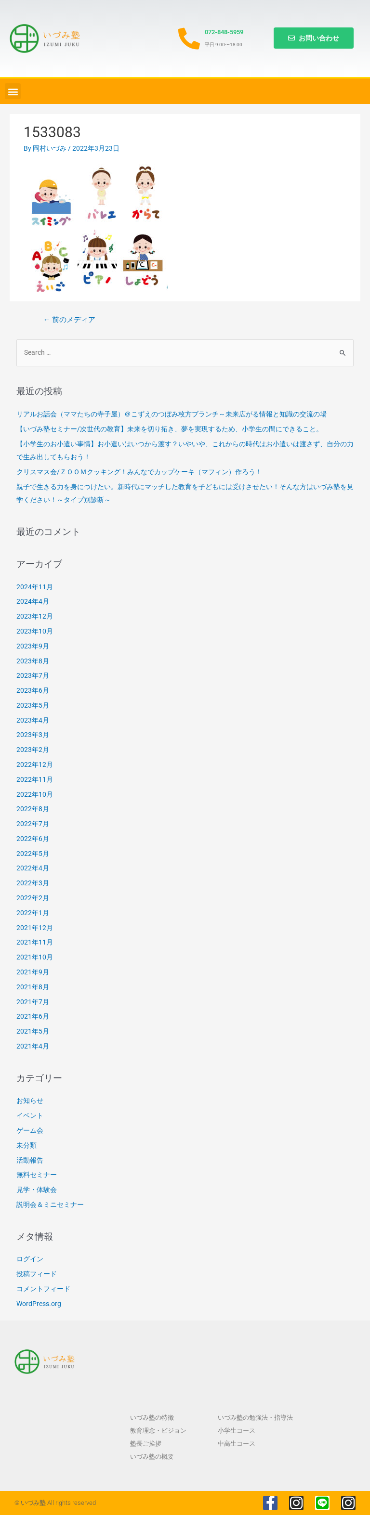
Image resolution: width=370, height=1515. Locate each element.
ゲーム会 (29, 1130)
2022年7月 (32, 824)
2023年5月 (32, 705)
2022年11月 (34, 779)
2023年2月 (32, 749)
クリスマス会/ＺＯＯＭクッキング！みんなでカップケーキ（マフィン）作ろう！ (139, 472)
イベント (29, 1115)
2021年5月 (32, 1031)
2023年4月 (32, 720)
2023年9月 (32, 646)
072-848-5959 (224, 32)
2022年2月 (32, 898)
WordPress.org (38, 1304)
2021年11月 (34, 942)
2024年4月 (32, 601)
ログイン (29, 1259)
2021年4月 (32, 1046)
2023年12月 (34, 616)
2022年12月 (34, 764)
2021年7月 (32, 1002)
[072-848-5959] (189, 39)
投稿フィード (36, 1274)
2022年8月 (32, 809)
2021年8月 (32, 987)
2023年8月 (32, 661)
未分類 (26, 1145)
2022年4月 (32, 868)
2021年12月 (34, 928)
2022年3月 (32, 883)
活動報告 (29, 1160)
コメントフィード (43, 1289)
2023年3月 (32, 734)
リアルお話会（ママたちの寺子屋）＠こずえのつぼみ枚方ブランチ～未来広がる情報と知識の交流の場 (171, 414)
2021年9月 (32, 972)
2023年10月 (34, 631)
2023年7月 (32, 675)
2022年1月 (32, 913)
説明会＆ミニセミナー (50, 1204)
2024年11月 (34, 587)
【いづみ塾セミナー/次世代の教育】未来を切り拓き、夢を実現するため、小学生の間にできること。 (169, 429)
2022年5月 (32, 853)
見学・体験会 (36, 1189)
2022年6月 (32, 838)
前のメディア (69, 319)
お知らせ (29, 1100)
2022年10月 (34, 794)
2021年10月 (34, 957)
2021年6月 (32, 1016)
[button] (13, 91)
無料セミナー (36, 1174)
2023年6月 (32, 690)
